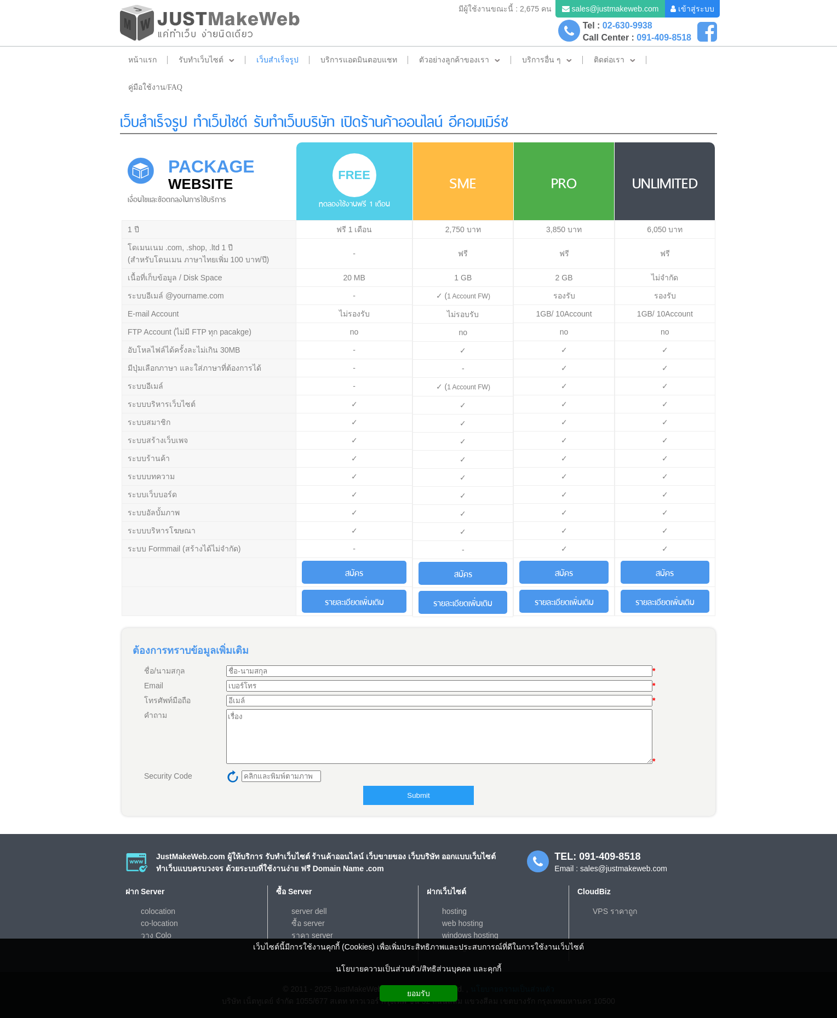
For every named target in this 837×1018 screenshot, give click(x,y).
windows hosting (470, 935)
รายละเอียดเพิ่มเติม (354, 601)
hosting (454, 911)
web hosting (462, 923)
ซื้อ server (308, 923)
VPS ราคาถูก (615, 911)
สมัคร (354, 572)
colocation (158, 911)
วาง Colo (156, 935)
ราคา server (312, 935)
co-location (159, 923)
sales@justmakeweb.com (614, 8)
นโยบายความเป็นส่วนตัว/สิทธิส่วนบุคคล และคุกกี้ (418, 968)
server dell (309, 911)
